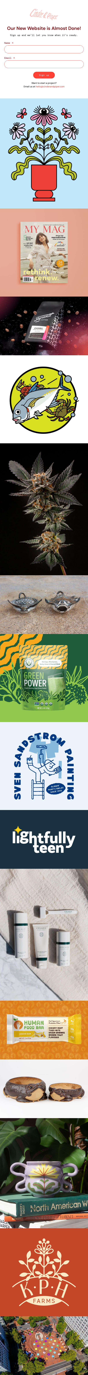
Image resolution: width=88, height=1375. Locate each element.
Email (8, 58)
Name (8, 43)
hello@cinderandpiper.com (50, 86)
